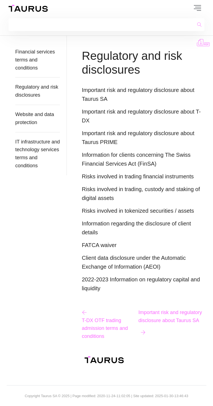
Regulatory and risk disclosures (36, 91)
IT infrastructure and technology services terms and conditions (37, 153)
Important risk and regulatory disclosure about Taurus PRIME (138, 137)
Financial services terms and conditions (35, 60)
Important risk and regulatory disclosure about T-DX (141, 116)
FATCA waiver (99, 245)
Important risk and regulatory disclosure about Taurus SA (138, 94)
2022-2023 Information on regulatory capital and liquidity (141, 283)
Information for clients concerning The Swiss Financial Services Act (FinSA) (136, 159)
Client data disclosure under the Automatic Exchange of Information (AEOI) (134, 262)
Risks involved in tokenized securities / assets (138, 211)
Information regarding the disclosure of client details (136, 227)
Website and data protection (34, 118)
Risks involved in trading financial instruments (138, 176)
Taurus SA (49, 396)
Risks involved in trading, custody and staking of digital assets (141, 193)
